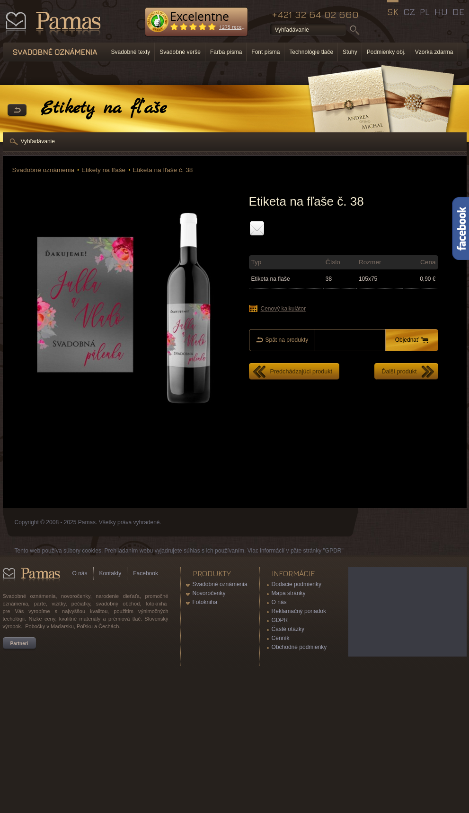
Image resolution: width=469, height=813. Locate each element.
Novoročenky (209, 593)
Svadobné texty (130, 52)
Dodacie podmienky (296, 584)
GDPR (280, 620)
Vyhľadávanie (38, 141)
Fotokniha (205, 602)
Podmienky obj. (386, 52)
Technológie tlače (311, 52)
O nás (80, 573)
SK (392, 12)
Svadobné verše (180, 52)
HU (441, 12)
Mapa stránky (289, 593)
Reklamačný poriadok (299, 611)
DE (458, 12)
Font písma (265, 52)
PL (425, 12)
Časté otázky (288, 629)
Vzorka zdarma (434, 52)
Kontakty (110, 573)
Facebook (145, 573)
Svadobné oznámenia (43, 169)
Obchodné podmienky (299, 647)
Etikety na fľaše (103, 169)
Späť (17, 110)
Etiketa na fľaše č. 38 (163, 169)
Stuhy (350, 52)
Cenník (281, 638)
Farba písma (226, 52)
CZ (409, 12)
